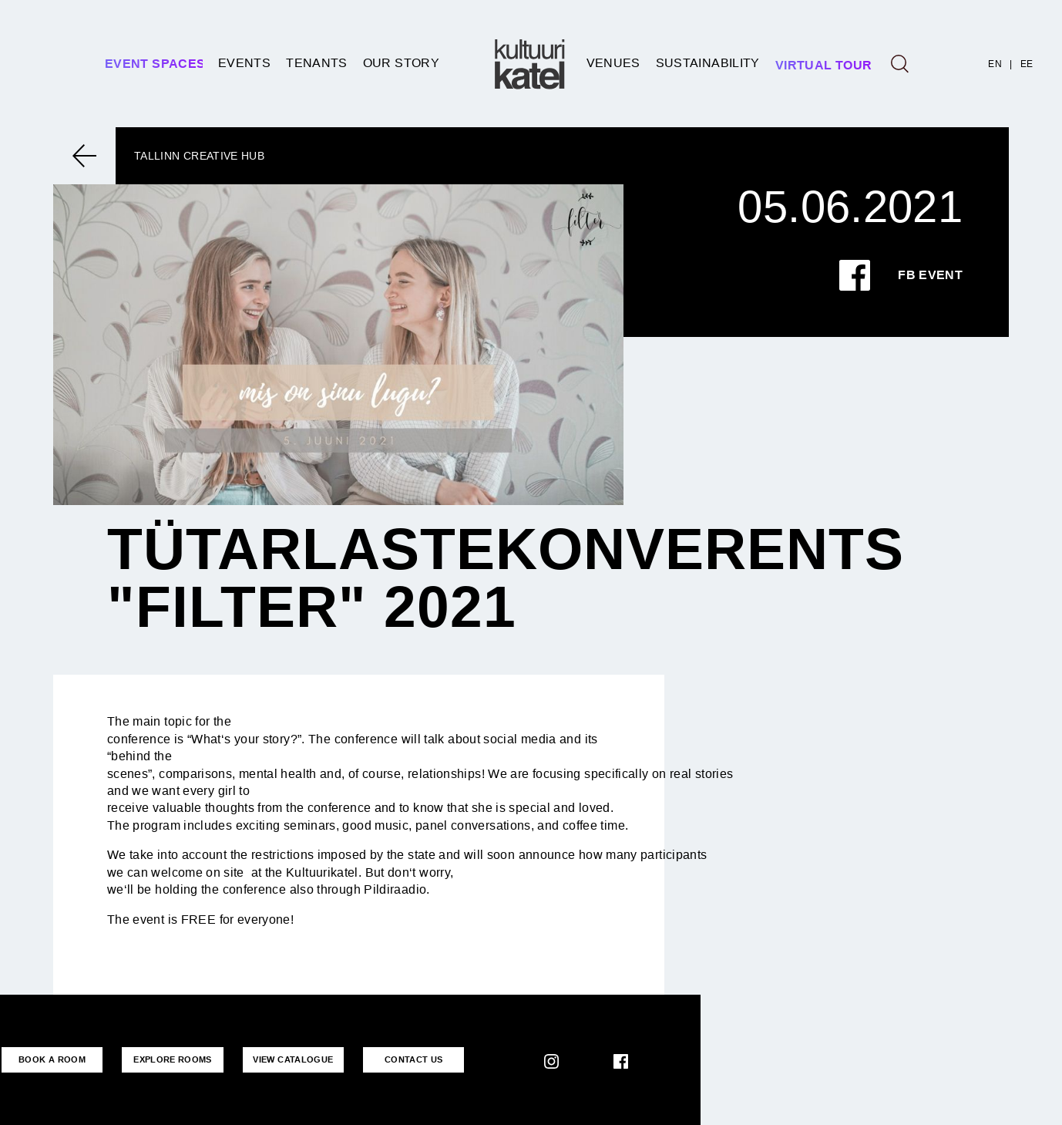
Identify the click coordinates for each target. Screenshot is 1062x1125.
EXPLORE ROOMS (171, 1059)
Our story (401, 62)
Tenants (317, 62)
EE (1026, 64)
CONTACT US (410, 1059)
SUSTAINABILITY (708, 62)
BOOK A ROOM (52, 1059)
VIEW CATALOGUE (290, 1059)
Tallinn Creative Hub (199, 156)
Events (244, 62)
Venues (613, 62)
